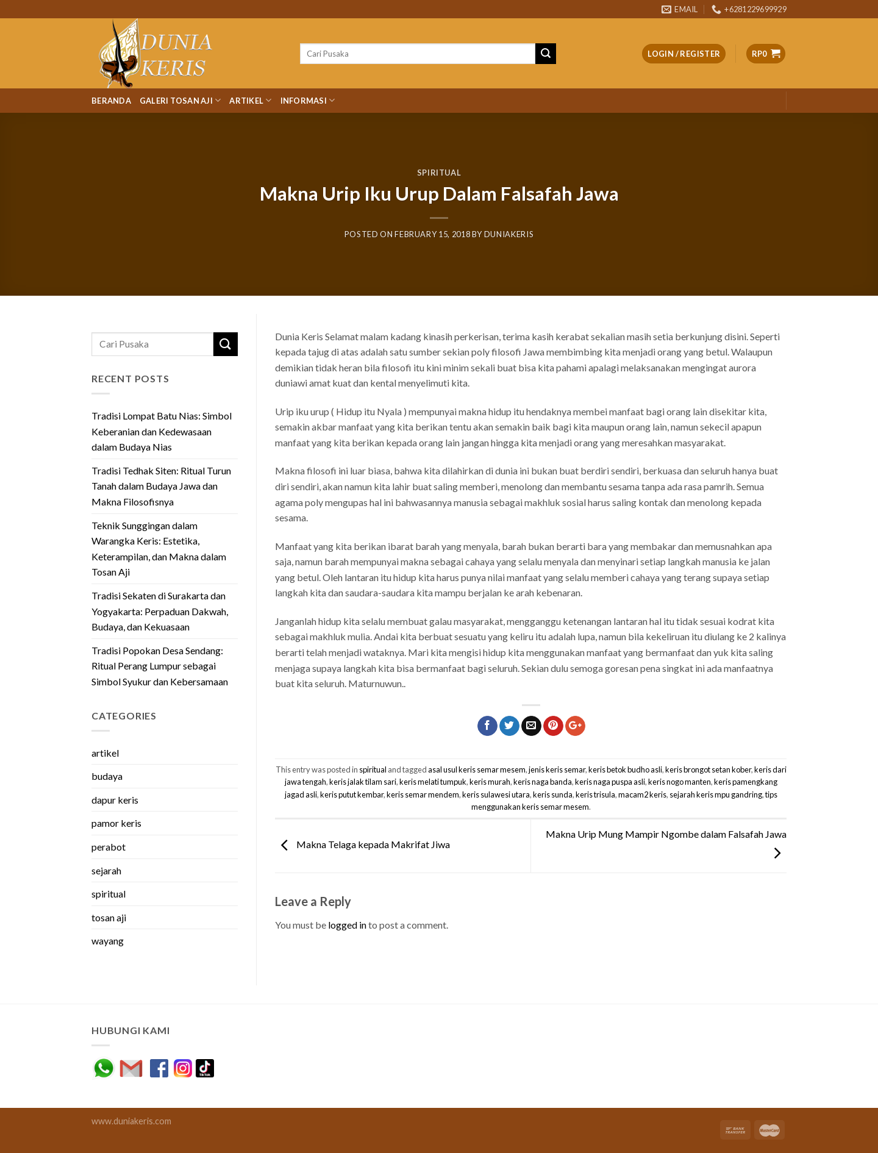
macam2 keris (642, 794)
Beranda (111, 100)
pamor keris (116, 823)
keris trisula (595, 794)
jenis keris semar (557, 769)
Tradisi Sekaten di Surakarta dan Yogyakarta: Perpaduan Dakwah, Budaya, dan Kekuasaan (159, 611)
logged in (347, 924)
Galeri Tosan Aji (180, 100)
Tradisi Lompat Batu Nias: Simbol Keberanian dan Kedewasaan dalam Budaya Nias (161, 431)
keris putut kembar (352, 794)
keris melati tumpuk (432, 782)
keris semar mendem (423, 794)
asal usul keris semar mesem (477, 769)
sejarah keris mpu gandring (715, 794)
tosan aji (108, 917)
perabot (108, 846)
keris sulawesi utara (496, 794)
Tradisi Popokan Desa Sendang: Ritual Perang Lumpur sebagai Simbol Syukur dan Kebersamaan (159, 665)
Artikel (250, 100)
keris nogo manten (679, 782)
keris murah (489, 782)
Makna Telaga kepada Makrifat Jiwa (362, 845)
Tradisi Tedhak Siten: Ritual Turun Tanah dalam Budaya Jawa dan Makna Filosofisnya (161, 486)
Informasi (307, 100)
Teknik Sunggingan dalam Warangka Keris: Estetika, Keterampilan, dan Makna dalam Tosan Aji (158, 548)
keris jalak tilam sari (362, 782)
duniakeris (509, 234)
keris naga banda (542, 782)
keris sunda (553, 794)
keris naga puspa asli (610, 782)
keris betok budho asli (625, 769)
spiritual (439, 172)
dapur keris (114, 799)
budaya (107, 776)
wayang (107, 940)
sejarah (106, 870)
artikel (105, 753)
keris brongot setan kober (708, 769)
